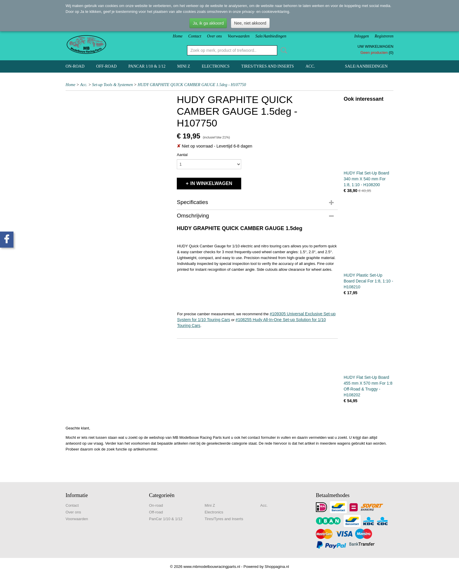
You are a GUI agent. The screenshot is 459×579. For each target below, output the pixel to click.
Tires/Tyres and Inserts (267, 66)
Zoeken (282, 50)
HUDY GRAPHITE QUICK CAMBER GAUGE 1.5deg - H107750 (192, 85)
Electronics (216, 66)
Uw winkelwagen (375, 46)
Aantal (182, 155)
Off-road (106, 66)
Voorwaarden (239, 36)
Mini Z (183, 66)
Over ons (214, 36)
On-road (75, 66)
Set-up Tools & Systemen (112, 85)
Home (177, 36)
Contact (194, 36)
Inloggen (361, 36)
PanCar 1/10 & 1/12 (147, 66)
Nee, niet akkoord (250, 23)
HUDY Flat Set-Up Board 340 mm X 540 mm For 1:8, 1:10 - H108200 (366, 179)
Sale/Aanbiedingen (270, 36)
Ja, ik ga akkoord (208, 23)
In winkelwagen (211, 183)
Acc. (310, 66)
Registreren (384, 36)
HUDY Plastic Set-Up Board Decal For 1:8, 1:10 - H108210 (368, 281)
